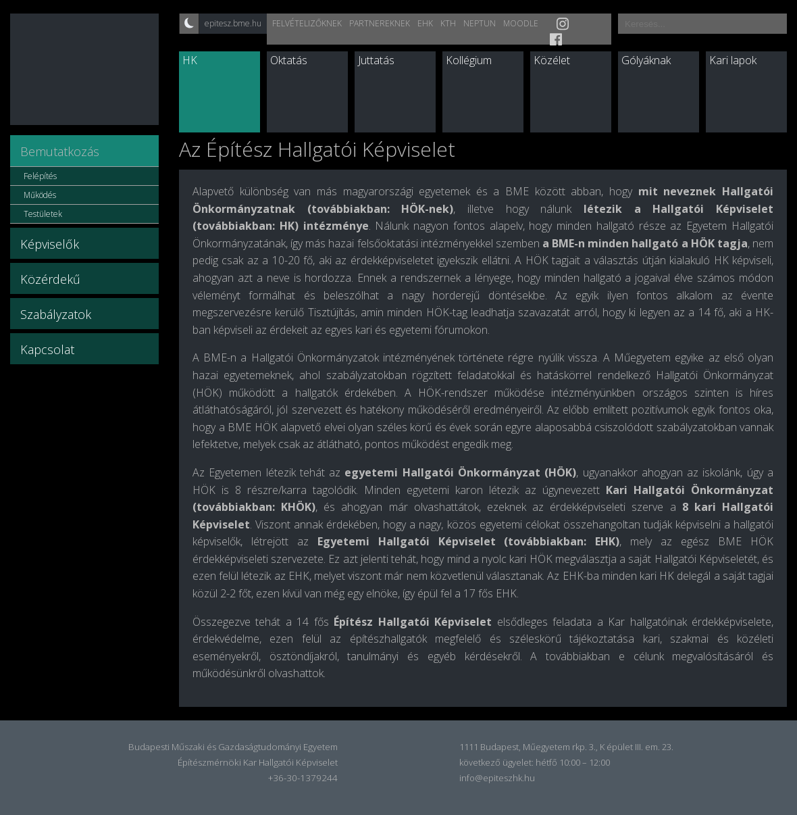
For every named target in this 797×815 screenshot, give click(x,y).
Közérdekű (50, 279)
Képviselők (49, 244)
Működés (40, 195)
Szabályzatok (55, 314)
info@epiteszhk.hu (497, 778)
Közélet (552, 60)
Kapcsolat (47, 349)
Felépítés (40, 176)
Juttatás (376, 60)
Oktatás (288, 60)
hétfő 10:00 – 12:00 (573, 762)
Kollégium (469, 60)
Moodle (520, 23)
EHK (425, 23)
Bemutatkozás (59, 151)
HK (189, 60)
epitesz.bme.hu (233, 23)
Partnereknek (379, 23)
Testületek (43, 214)
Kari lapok (732, 60)
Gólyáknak (646, 60)
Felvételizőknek (307, 23)
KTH (448, 23)
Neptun (479, 23)
